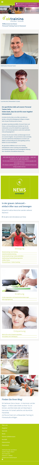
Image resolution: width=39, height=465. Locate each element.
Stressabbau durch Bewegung (9, 336)
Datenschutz (6, 442)
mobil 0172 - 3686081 (7, 455)
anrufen (32, 161)
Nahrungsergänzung (7, 299)
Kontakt (4, 439)
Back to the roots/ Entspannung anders (12, 334)
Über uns (5, 425)
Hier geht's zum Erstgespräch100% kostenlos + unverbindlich (26, 5)
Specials (4, 431)
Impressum (5, 445)
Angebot (4, 428)
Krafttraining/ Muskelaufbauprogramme (12, 258)
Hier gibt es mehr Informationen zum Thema (14, 217)
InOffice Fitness (6, 260)
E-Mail (18, 163)
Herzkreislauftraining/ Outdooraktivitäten (12, 256)
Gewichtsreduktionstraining (9, 254)
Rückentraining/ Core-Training (10, 252)
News (3, 434)
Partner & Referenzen (8, 436)
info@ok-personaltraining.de (9, 457)
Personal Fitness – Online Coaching (11, 262)
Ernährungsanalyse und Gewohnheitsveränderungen (15, 297)
